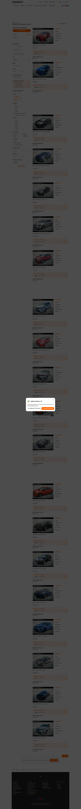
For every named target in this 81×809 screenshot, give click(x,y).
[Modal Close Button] (53, 400)
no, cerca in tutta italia (34, 408)
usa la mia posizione (48, 408)
